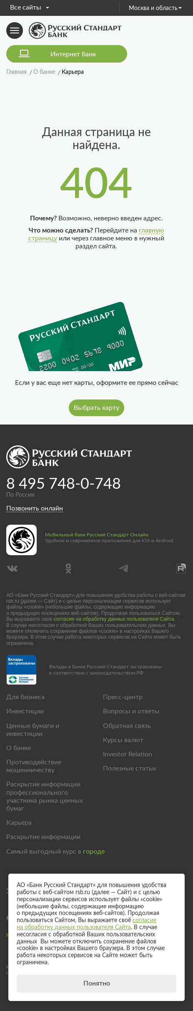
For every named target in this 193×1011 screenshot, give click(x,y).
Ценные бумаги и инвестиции (32, 730)
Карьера (19, 822)
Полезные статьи (129, 768)
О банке (18, 748)
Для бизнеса (25, 697)
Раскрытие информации (43, 837)
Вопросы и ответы (131, 711)
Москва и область (155, 8)
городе (94, 851)
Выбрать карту (96, 407)
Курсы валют (123, 740)
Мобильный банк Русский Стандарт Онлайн (96, 534)
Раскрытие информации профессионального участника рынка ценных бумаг (44, 796)
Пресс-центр (123, 697)
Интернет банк (73, 54)
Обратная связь (127, 726)
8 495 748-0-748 (63, 484)
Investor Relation (127, 754)
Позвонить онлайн (34, 508)
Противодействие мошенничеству (33, 766)
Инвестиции (25, 711)
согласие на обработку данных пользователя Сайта (114, 619)
